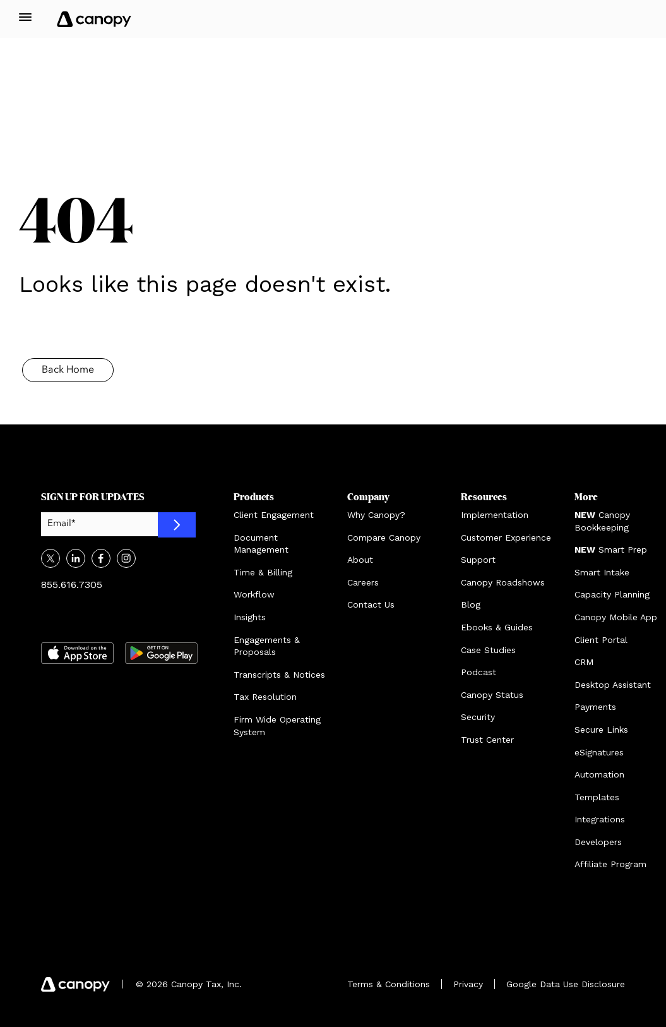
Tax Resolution (265, 697)
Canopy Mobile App (615, 617)
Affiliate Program (610, 864)
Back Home (68, 370)
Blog (470, 604)
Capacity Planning (612, 594)
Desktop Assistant (612, 685)
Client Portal (600, 640)
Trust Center (487, 740)
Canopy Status (492, 695)
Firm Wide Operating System (277, 725)
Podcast (478, 672)
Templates (596, 797)
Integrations (599, 819)
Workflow (254, 594)
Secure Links (601, 729)
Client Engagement (274, 515)
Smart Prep (610, 549)
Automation (599, 774)
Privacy (468, 984)
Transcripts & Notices (279, 675)
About (360, 560)
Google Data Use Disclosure (565, 984)
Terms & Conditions (388, 984)
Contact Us (371, 604)
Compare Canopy (383, 537)
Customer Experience (506, 537)
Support (478, 560)
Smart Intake (601, 572)
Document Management (261, 543)
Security (478, 717)
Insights (250, 617)
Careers (363, 582)
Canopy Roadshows (503, 582)
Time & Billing (263, 572)
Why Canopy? (376, 515)
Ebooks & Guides (497, 627)
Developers (598, 842)
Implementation (494, 515)
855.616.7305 (71, 585)
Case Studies (488, 650)
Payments (595, 707)
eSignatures (599, 752)
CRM (583, 662)
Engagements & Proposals (267, 646)
